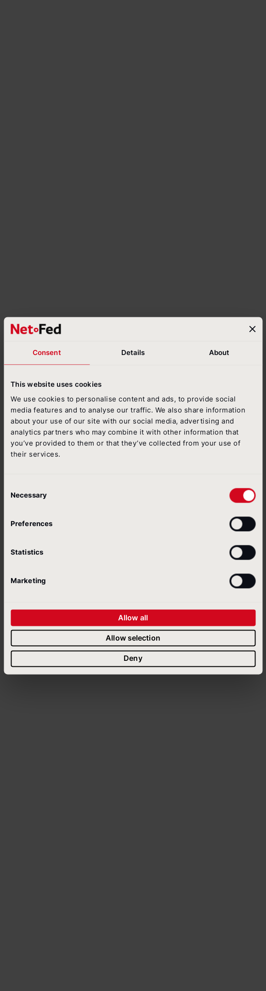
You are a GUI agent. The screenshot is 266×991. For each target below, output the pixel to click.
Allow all (133, 617)
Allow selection (133, 637)
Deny (133, 658)
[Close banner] (252, 329)
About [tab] (219, 352)
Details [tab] (133, 352)
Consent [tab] (47, 352)
